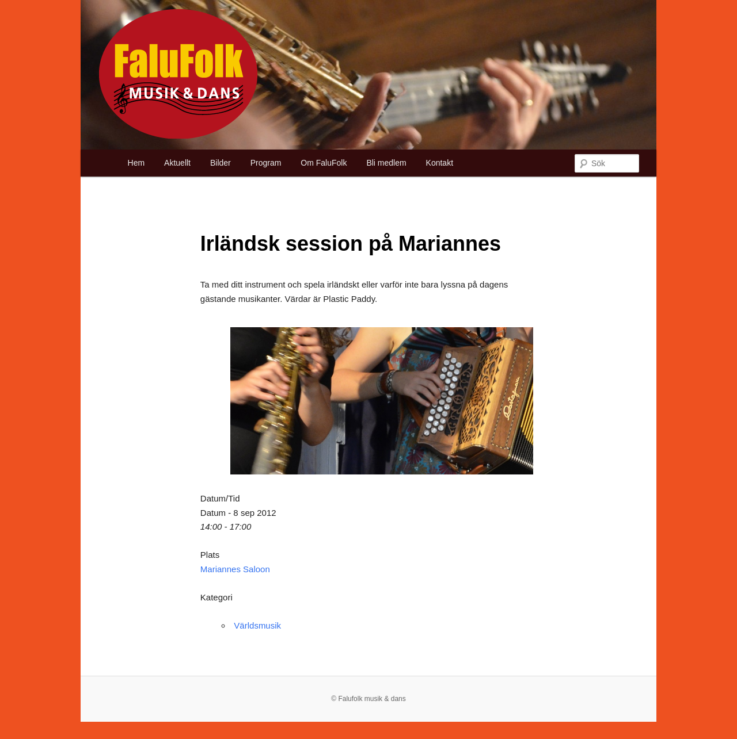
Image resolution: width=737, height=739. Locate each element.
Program (266, 162)
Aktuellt (177, 162)
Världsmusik (257, 625)
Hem (136, 162)
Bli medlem (386, 162)
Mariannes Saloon (235, 569)
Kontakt (439, 162)
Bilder (220, 162)
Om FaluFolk (324, 162)
